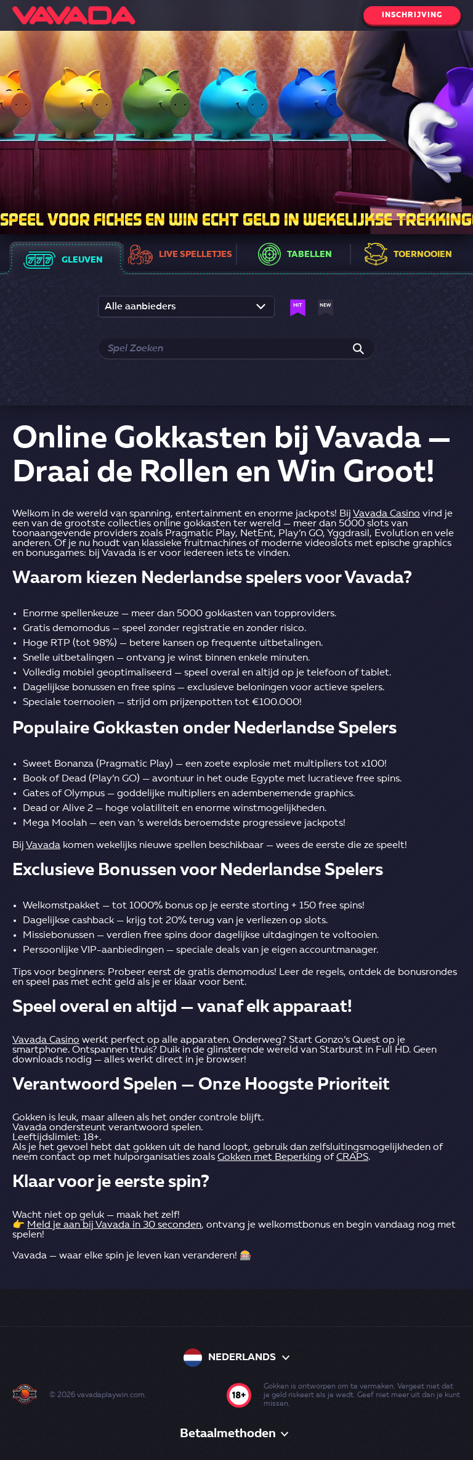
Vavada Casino (386, 514)
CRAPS (352, 1157)
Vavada (43, 845)
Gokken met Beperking (269, 1157)
